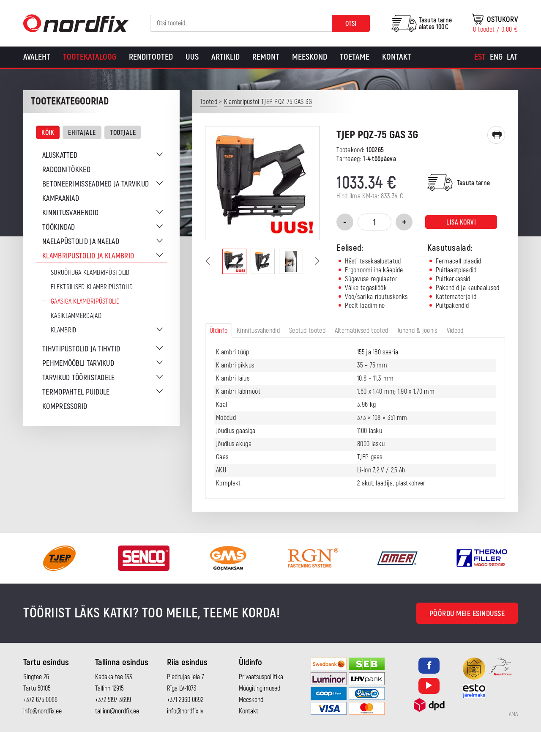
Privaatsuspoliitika (261, 677)
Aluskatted (59, 155)
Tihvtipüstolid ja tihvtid (81, 349)
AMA (513, 714)
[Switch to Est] (480, 57)
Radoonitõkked (66, 170)
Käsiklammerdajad (76, 316)
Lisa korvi (461, 222)
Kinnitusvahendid (70, 213)
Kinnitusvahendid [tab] (258, 330)
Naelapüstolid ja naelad (80, 242)
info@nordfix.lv (185, 711)
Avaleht (36, 57)
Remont (265, 57)
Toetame (354, 57)
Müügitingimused (259, 688)
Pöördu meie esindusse (467, 614)
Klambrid (63, 330)
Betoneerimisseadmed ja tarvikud (95, 184)
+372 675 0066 (40, 700)
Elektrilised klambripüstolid (92, 287)
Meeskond (309, 57)
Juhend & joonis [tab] (417, 330)
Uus (192, 57)
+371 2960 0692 (185, 700)
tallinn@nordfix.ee (117, 711)
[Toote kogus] (374, 222)
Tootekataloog (89, 57)
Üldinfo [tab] (218, 330)
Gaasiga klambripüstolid (85, 301)
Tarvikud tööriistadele (78, 378)
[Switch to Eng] (496, 57)
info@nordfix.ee (42, 711)
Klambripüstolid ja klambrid (88, 256)
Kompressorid (64, 406)
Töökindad (58, 227)
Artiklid (225, 57)
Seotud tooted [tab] (307, 330)
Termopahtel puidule (76, 392)
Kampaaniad (60, 198)
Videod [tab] (455, 330)
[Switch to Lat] (512, 57)
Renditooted (151, 57)
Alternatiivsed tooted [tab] (361, 330)
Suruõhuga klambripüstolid (90, 273)
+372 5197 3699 (113, 700)
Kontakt (396, 57)
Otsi (350, 23)
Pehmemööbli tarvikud (78, 363)
